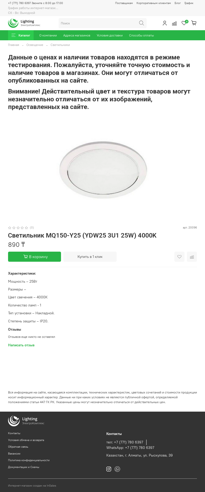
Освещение (34, 45)
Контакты (14, 433)
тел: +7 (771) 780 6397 (124, 442)
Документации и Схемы (23, 467)
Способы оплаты (141, 35)
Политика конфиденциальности (29, 460)
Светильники (60, 45)
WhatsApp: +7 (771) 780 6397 (130, 447)
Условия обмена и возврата (26, 440)
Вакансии (14, 453)
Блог (178, 3)
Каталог (20, 35)
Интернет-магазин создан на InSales (32, 485)
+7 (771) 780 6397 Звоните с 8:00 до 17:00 (35, 3)
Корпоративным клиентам (154, 3)
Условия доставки (110, 35)
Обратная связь (18, 446)
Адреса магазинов (76, 35)
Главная (13, 45)
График (188, 3)
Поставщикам (124, 3)
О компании (48, 35)
